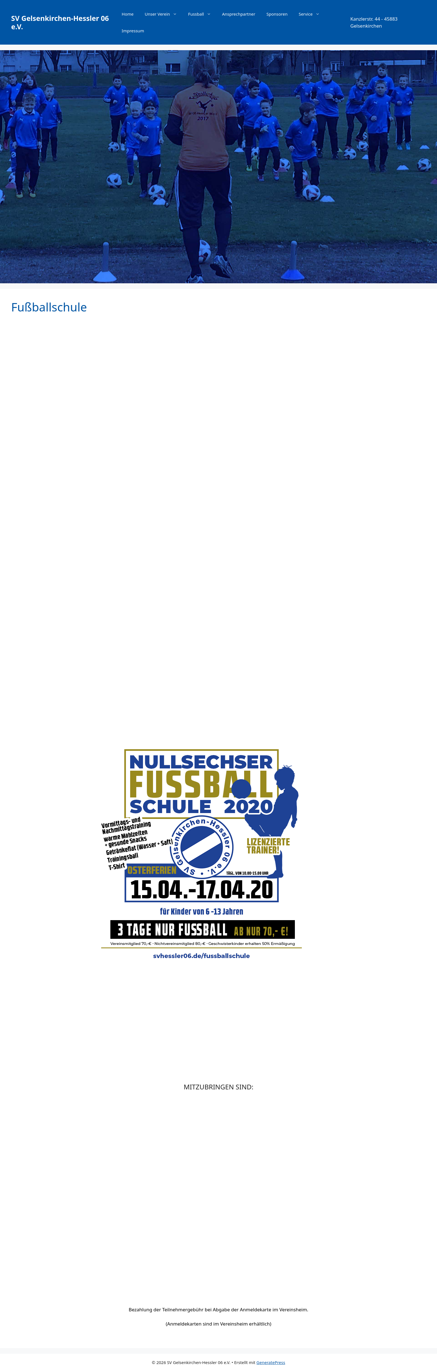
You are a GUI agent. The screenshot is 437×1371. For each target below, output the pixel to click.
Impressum (133, 30)
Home (128, 14)
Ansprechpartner (238, 14)
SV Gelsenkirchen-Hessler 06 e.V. (60, 22)
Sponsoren (277, 14)
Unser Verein (164, 14)
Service (312, 14)
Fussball (202, 14)
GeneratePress (270, 1362)
